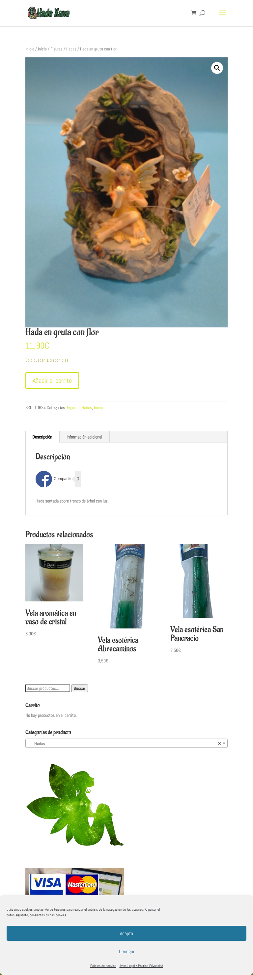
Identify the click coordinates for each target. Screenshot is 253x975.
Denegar (126, 951)
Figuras (56, 49)
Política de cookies (103, 965)
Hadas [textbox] (124, 743)
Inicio (29, 49)
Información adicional (84, 437)
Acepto (126, 933)
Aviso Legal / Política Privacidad (141, 965)
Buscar (79, 688)
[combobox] (126, 743)
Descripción (42, 437)
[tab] (42, 436)
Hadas (71, 49)
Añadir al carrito (52, 380)
